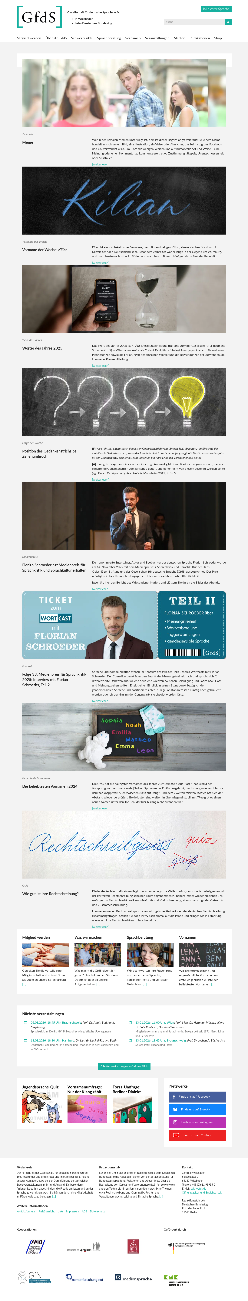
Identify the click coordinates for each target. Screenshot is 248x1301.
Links (60, 1211)
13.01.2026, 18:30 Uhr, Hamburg (52, 1040)
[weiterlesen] (100, 164)
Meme (27, 142)
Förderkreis (24, 1167)
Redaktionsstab (109, 1167)
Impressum (72, 1211)
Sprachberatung (109, 38)
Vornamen (133, 38)
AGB (84, 1211)
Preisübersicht (46, 1211)
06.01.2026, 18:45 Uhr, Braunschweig (56, 1022)
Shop (218, 38)
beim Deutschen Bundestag (93, 23)
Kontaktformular (26, 1211)
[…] (24, 984)
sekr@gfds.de (198, 1188)
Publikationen (200, 38)
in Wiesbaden (84, 18)
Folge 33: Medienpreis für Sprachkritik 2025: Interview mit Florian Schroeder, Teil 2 (54, 679)
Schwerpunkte (82, 38)
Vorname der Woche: (45, 249)
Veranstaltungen (157, 38)
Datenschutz (97, 1211)
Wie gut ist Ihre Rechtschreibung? (50, 893)
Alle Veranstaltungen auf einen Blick (124, 1066)
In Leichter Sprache (216, 9)
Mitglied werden (29, 38)
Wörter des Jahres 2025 (42, 348)
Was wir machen (88, 937)
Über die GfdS (56, 38)
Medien (179, 38)
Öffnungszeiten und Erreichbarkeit (202, 1192)
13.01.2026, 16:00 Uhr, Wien (154, 1022)
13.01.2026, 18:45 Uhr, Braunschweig (160, 1040)
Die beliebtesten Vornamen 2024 (50, 786)
